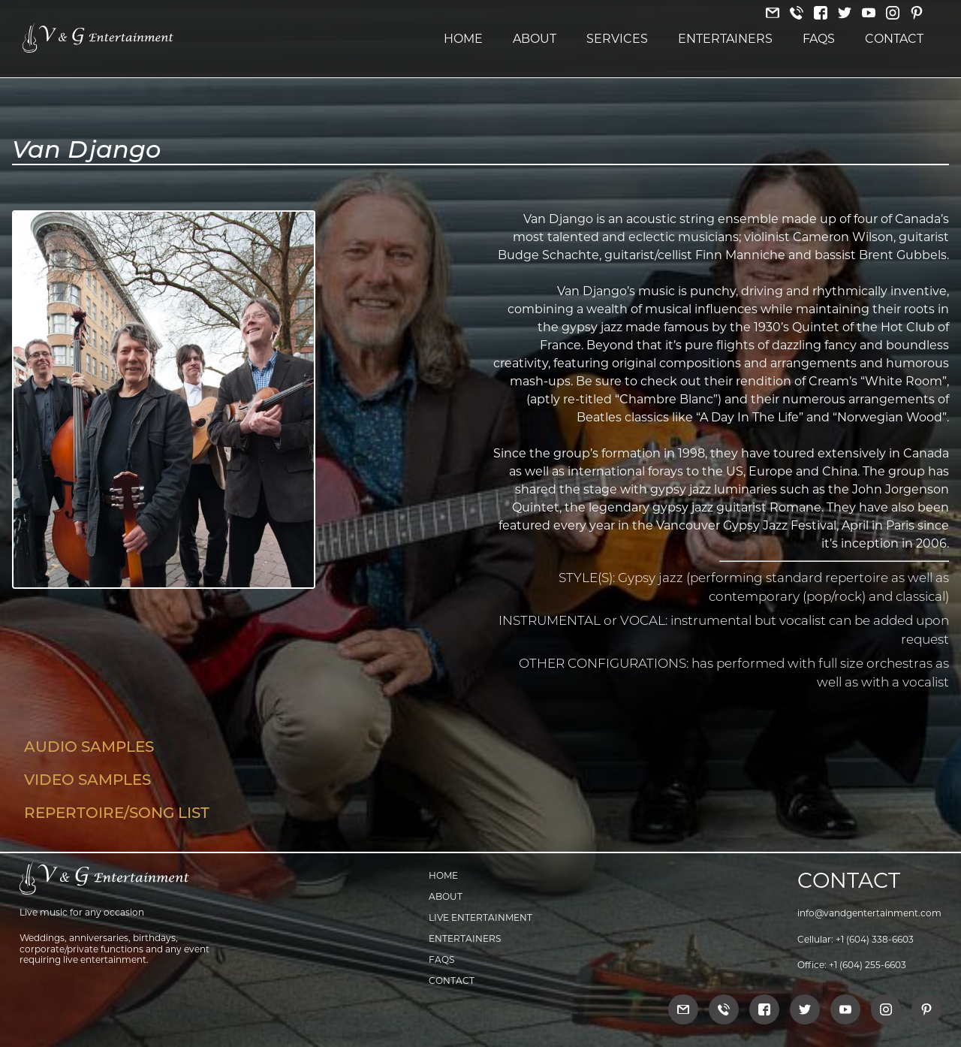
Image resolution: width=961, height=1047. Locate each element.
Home (463, 39)
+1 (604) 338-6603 (875, 939)
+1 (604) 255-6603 (867, 964)
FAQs (819, 39)
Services (617, 39)
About (534, 39)
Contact (894, 39)
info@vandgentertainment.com (869, 913)
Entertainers (725, 39)
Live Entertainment (480, 917)
